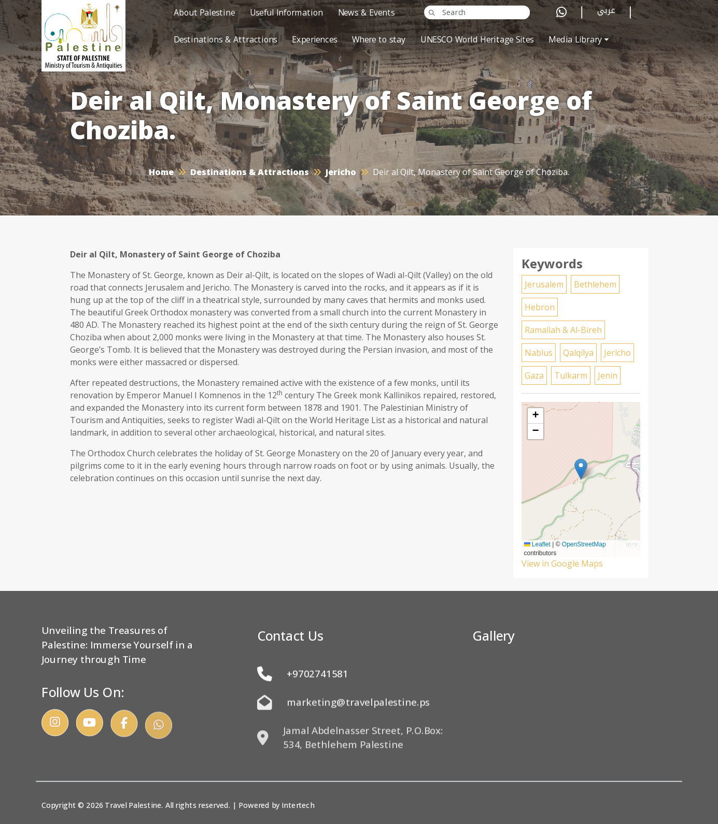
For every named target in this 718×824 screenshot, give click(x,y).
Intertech (298, 805)
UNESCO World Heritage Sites (477, 40)
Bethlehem (595, 284)
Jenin (607, 375)
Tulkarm (570, 375)
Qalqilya (578, 352)
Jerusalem (544, 284)
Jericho (341, 172)
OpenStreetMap (584, 544)
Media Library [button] (575, 40)
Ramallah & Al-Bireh (563, 330)
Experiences (314, 40)
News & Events (366, 12)
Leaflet (537, 544)
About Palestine (204, 12)
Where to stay (379, 40)
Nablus (539, 352)
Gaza (534, 375)
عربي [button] (606, 12)
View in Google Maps (562, 563)
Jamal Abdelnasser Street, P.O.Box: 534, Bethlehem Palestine (350, 752)
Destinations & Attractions (225, 40)
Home (161, 172)
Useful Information (286, 12)
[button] (580, 469)
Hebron (540, 307)
